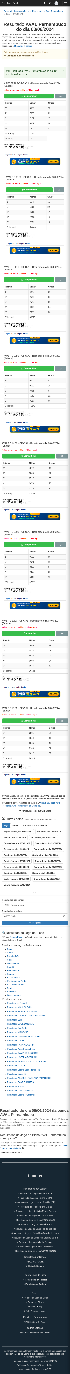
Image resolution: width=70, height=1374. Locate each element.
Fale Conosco (35, 1311)
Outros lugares (13, 995)
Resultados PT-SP (15, 1086)
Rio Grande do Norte (16, 981)
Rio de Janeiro (13, 977)
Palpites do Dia (35, 1322)
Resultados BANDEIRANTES (20, 1082)
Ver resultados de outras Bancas (35, 811)
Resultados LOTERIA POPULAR (22, 1057)
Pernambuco (13, 970)
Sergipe (10, 988)
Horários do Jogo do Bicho (35, 1298)
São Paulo (12, 992)
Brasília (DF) (13, 956)
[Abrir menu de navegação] (65, 3)
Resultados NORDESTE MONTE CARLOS (26, 1061)
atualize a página (23, 46)
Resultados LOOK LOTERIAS (20, 1024)
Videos (35, 1307)
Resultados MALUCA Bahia (19, 1007)
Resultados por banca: (13, 900)
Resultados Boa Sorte (17, 1028)
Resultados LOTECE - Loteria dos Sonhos (26, 1016)
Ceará (10, 953)
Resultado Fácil (10, 3)
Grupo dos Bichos (35, 1302)
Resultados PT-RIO (16, 1066)
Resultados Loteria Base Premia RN (23, 1070)
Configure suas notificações (19, 56)
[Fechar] (63, 70)
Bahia (9, 949)
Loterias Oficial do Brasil (35, 1332)
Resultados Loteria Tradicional (20, 1095)
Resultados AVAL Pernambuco (21, 1049)
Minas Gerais (13, 963)
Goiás (9, 960)
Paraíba (10, 967)
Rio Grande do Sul (15, 984)
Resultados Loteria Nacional (20, 1091)
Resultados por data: (12, 911)
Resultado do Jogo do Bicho (16, 11)
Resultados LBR (14, 1020)
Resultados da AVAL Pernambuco (47, 11)
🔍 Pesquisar (35, 923)
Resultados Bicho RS (16, 1074)
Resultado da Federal (17, 1003)
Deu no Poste (16, 937)
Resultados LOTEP (16, 1041)
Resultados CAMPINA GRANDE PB (23, 1036)
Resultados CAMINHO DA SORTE (22, 1053)
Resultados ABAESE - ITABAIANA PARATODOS (29, 1078)
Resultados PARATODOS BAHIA (22, 1011)
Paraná (10, 974)
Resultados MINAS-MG (17, 1032)
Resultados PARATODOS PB (20, 1045)
